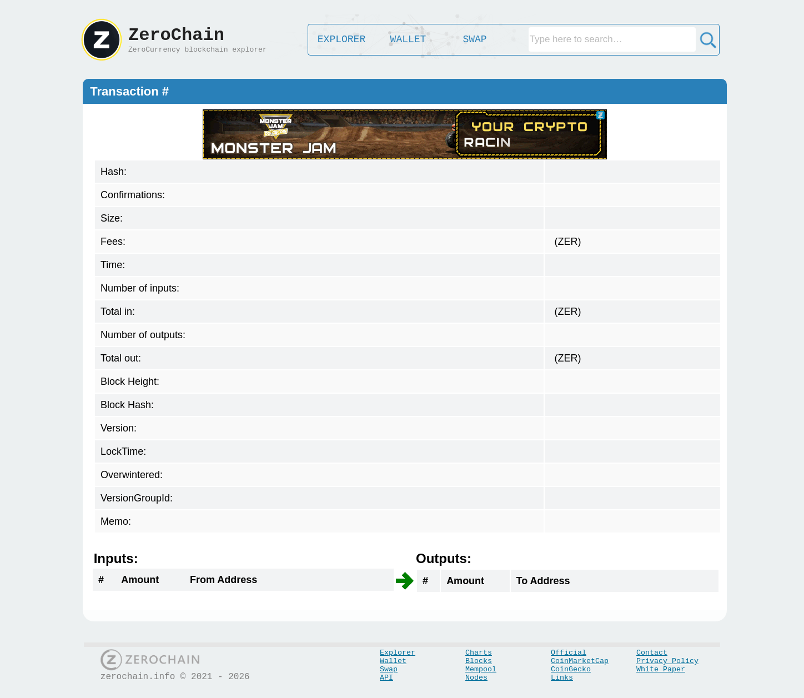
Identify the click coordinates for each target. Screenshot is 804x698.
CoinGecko (571, 669)
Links (562, 678)
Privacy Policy (667, 661)
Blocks (478, 661)
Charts (478, 653)
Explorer (397, 653)
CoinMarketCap (580, 661)
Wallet (393, 661)
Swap (389, 669)
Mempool (480, 669)
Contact (651, 653)
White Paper (660, 669)
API (386, 678)
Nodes (476, 678)
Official (568, 653)
